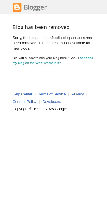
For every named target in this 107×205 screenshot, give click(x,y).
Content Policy (25, 101)
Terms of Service (52, 94)
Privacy (78, 94)
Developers (51, 101)
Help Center (22, 94)
